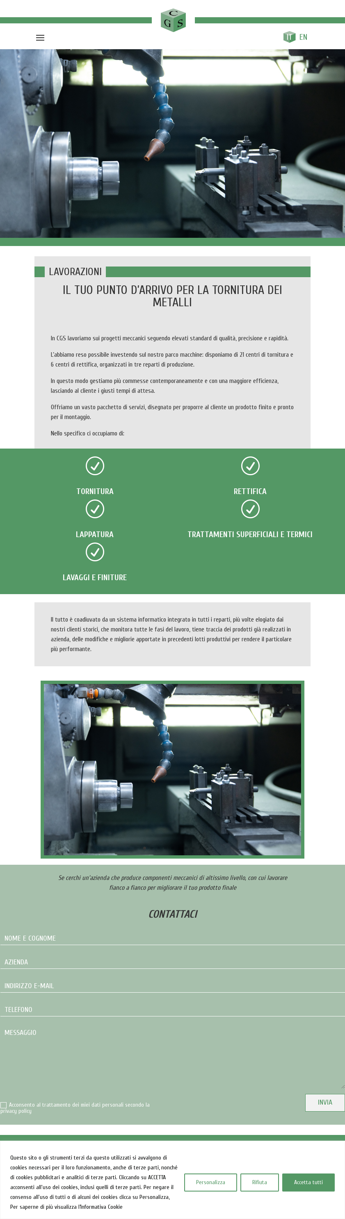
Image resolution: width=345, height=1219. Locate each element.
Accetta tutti (308, 1182)
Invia (325, 1102)
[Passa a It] (290, 37)
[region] (172, 1180)
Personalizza (210, 1182)
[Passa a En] (304, 37)
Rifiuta (259, 1182)
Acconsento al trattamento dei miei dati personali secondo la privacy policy (75, 1108)
